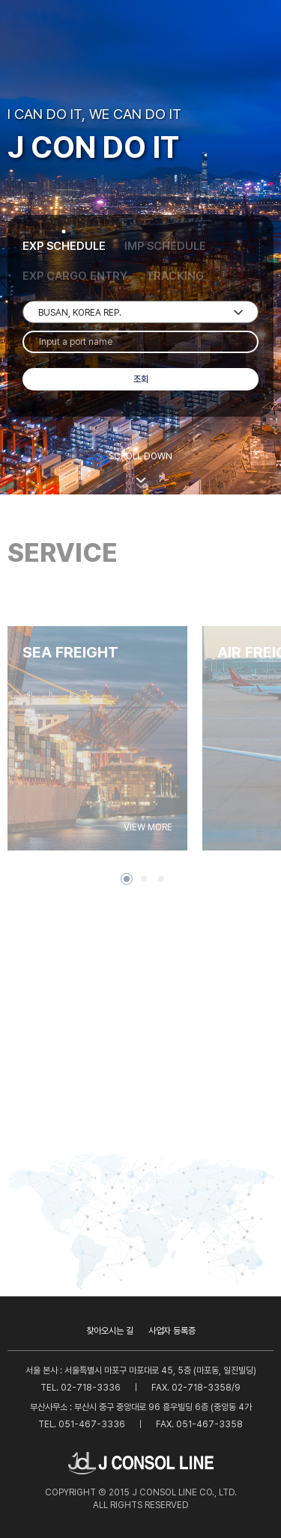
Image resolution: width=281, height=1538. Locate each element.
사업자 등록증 (172, 1331)
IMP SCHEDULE (165, 246)
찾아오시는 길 (109, 1331)
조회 (140, 379)
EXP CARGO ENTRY (74, 276)
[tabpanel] (97, 760)
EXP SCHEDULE (64, 246)
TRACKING (175, 276)
